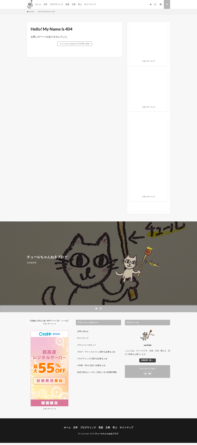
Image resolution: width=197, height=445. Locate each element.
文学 (45, 4)
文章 (74, 4)
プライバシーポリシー (86, 345)
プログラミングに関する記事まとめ (92, 358)
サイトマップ (90, 4)
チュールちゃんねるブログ (106, 433)
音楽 (67, 4)
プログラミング (56, 4)
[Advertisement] (148, 157)
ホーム (38, 4)
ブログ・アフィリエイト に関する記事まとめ (96, 352)
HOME (31, 12)
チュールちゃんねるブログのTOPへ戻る (74, 44)
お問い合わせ (82, 331)
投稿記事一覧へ (147, 360)
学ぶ (80, 4)
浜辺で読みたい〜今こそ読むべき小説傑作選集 (97, 372)
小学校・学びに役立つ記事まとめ (91, 365)
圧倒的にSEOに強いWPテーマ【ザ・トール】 (49, 321)
